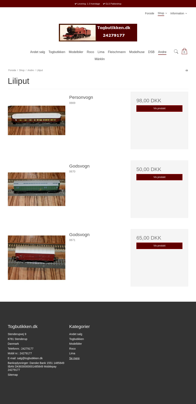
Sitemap (13, 374)
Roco (72, 348)
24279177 (27, 348)
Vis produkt (159, 108)
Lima (72, 353)
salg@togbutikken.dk (30, 358)
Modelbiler (75, 343)
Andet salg (75, 334)
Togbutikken (76, 339)
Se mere (74, 358)
